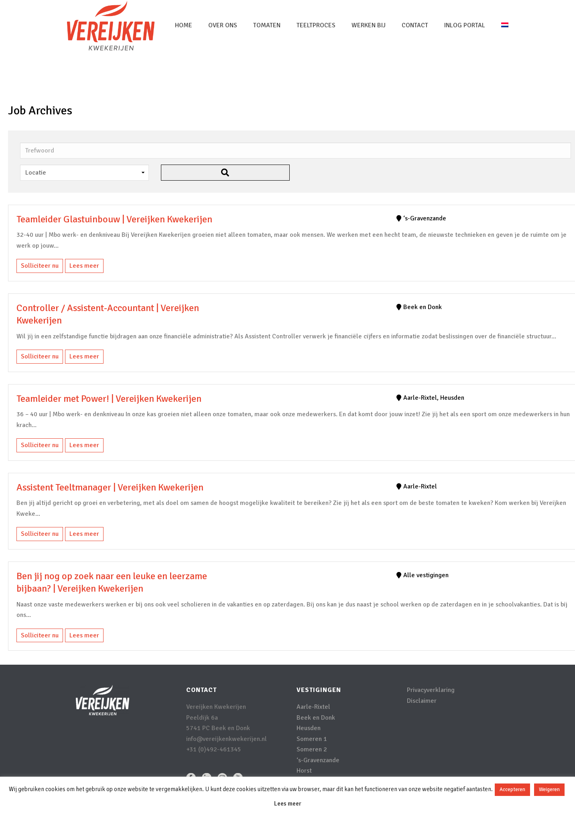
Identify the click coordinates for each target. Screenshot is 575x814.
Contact (415, 25)
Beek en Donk (316, 718)
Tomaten (266, 25)
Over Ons (222, 25)
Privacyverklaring (431, 690)
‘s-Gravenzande (318, 760)
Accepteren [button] (512, 789)
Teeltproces (316, 25)
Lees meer (84, 266)
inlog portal (464, 25)
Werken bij (369, 25)
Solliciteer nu (40, 266)
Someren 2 (312, 749)
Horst (304, 771)
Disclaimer (422, 701)
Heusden (309, 728)
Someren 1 (312, 739)
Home (183, 25)
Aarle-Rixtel (313, 707)
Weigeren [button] (549, 789)
